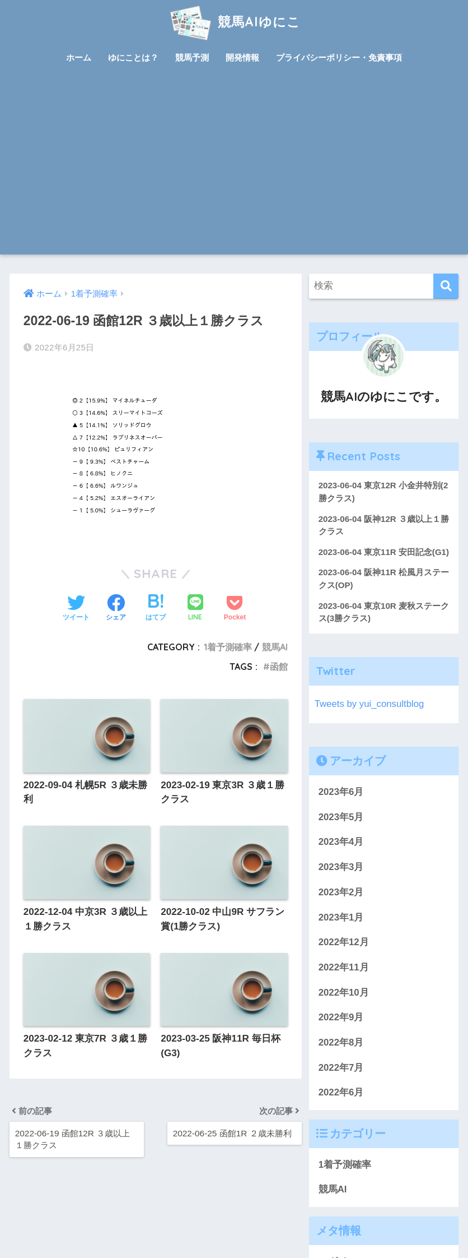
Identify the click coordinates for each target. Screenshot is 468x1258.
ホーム (78, 57)
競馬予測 (192, 57)
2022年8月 (341, 1042)
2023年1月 (341, 917)
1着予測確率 (228, 647)
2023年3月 (341, 867)
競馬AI (275, 647)
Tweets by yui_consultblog (369, 704)
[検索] (445, 286)
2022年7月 (341, 1067)
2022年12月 (344, 942)
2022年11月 (344, 967)
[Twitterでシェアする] (76, 609)
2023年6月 (341, 792)
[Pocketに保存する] (235, 609)
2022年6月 (341, 1092)
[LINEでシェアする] (195, 608)
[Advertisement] (234, 170)
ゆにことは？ (133, 57)
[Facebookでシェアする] (116, 609)
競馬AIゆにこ (233, 21)
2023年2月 (341, 892)
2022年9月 (341, 1017)
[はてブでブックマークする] (156, 609)
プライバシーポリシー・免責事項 (339, 57)
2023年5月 (341, 817)
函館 (279, 666)
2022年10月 (344, 992)
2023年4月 (341, 841)
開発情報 (242, 57)
